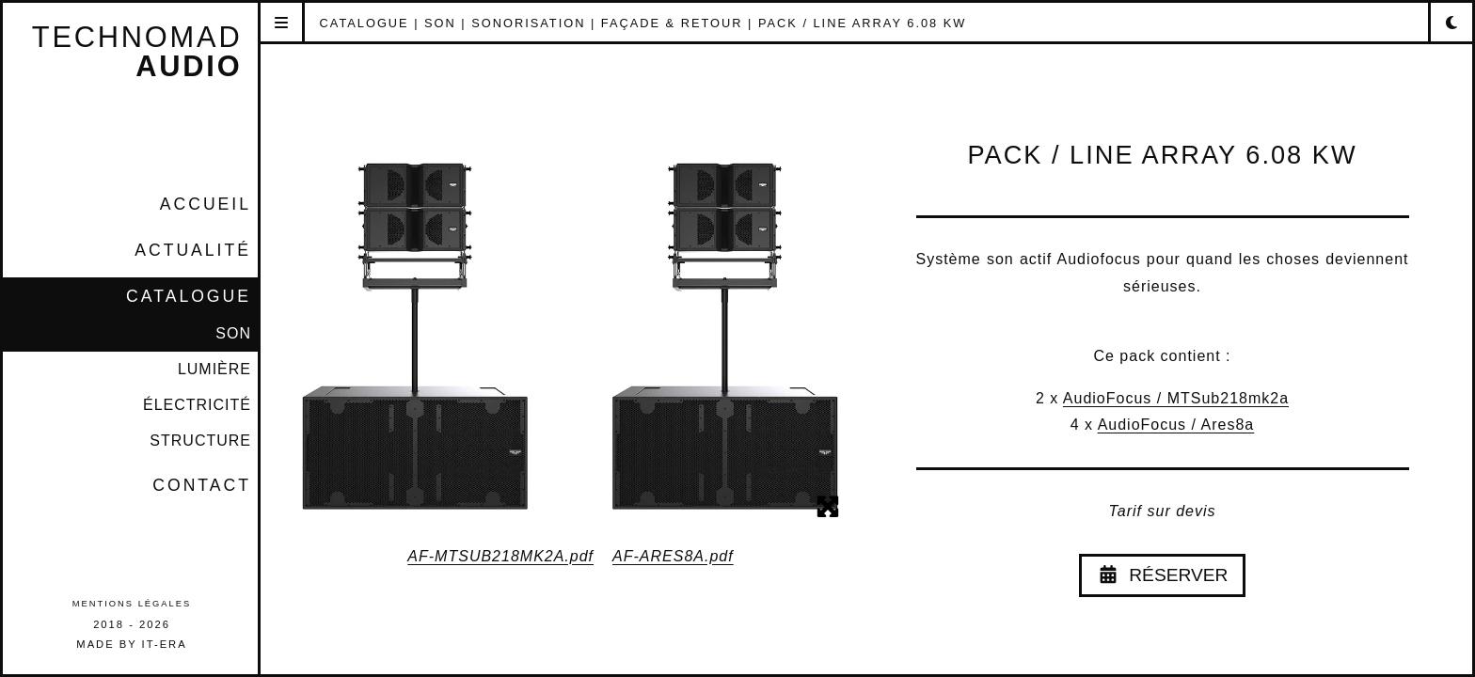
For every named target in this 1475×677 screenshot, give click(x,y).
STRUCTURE (200, 441)
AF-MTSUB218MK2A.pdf (500, 556)
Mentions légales (131, 603)
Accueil (205, 204)
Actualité (193, 250)
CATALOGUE (188, 296)
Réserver (1163, 575)
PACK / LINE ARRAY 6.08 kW (862, 23)
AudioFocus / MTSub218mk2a (1176, 398)
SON (233, 333)
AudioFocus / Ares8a (1176, 425)
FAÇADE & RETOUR (672, 23)
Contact (201, 485)
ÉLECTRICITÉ (197, 405)
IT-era (164, 644)
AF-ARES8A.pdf (673, 556)
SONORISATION (528, 23)
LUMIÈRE (214, 369)
